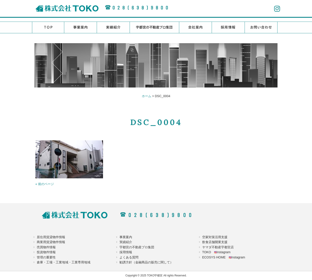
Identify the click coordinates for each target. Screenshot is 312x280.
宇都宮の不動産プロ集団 (136, 247)
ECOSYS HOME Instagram (223, 257)
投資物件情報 (46, 252)
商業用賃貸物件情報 (51, 242)
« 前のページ (44, 184)
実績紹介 (125, 242)
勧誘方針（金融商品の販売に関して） (146, 262)
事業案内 (125, 237)
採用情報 (125, 252)
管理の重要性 (46, 257)
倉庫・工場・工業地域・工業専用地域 (63, 262)
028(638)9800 (141, 8)
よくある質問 (128, 257)
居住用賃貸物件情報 (51, 237)
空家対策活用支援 (214, 237)
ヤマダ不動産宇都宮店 (218, 247)
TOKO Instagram (216, 252)
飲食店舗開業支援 (214, 242)
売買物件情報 (46, 247)
